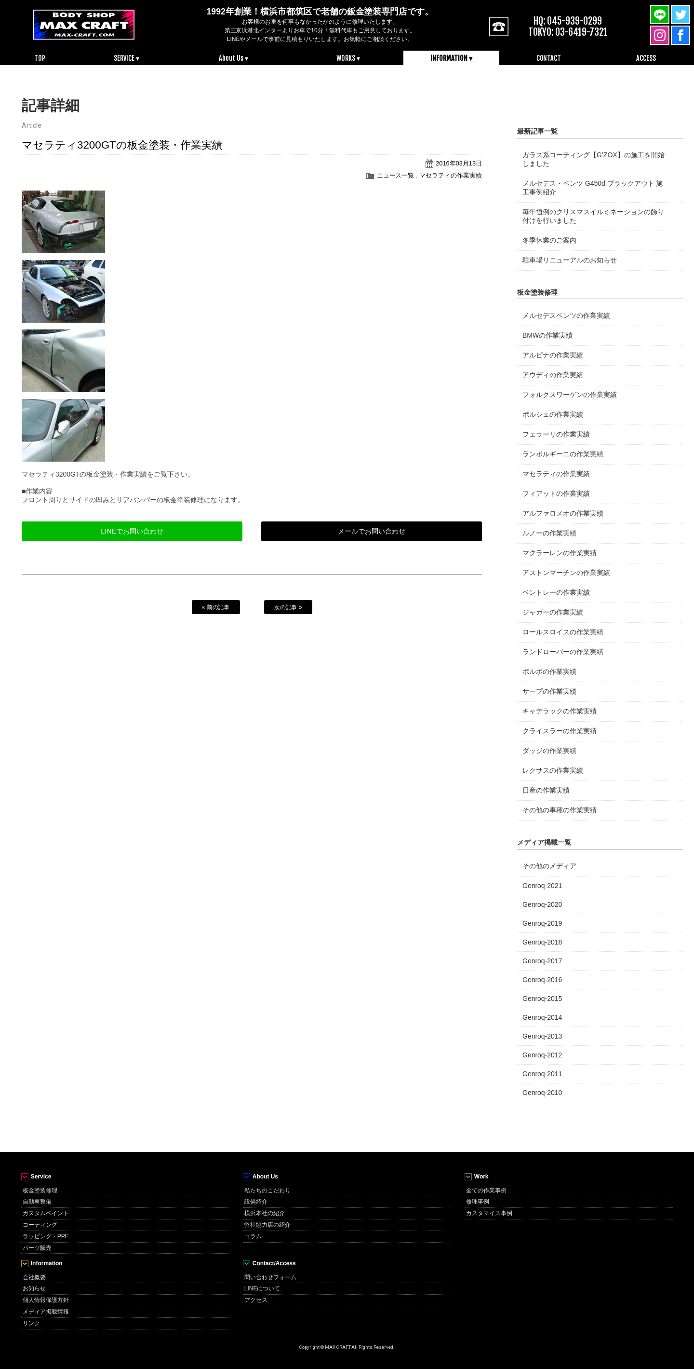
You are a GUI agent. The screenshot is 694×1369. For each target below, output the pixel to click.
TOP (39, 58)
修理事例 (477, 1201)
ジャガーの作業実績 (552, 612)
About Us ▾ (233, 58)
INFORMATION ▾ (451, 58)
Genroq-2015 (542, 998)
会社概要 (34, 1277)
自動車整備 (37, 1201)
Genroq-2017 (542, 961)
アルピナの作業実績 (552, 355)
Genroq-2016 (542, 980)
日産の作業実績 (546, 790)
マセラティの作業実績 (450, 175)
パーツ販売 (37, 1248)
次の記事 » (288, 607)
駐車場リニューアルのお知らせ (569, 260)
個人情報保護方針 (46, 1300)
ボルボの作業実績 (549, 671)
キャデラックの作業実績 (559, 711)
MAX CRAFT (84, 24)
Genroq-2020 (542, 904)
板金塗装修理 (40, 1190)
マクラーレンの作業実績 (559, 553)
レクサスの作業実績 (552, 770)
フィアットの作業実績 (556, 493)
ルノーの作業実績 (549, 533)
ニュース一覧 (395, 175)
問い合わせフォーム (270, 1277)
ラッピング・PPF (45, 1236)
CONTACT (548, 58)
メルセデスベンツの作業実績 (566, 315)
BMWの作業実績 (547, 335)
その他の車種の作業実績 (559, 810)
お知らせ (34, 1288)
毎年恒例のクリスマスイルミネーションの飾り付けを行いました (593, 216)
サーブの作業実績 (549, 691)
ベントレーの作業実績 (556, 592)
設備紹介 (255, 1201)
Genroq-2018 (542, 942)
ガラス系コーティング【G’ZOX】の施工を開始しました (593, 159)
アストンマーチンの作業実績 (566, 572)
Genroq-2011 (542, 1074)
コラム (253, 1236)
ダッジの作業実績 (549, 750)
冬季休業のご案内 (549, 240)
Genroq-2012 (542, 1055)
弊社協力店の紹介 (267, 1224)
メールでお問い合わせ (371, 531)
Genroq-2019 (542, 923)
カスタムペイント (46, 1213)
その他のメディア (549, 866)
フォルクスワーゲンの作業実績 (569, 394)
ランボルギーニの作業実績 (562, 454)
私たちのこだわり (267, 1190)
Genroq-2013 (542, 1036)
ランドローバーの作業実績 (562, 652)
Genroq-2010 (542, 1092)
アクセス (255, 1300)
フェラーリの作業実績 (556, 434)
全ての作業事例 (486, 1190)
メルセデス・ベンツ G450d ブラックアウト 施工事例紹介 (592, 187)
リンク (31, 1323)
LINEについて (262, 1288)
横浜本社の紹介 (264, 1213)
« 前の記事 (216, 607)
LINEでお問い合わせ (132, 531)
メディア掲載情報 (46, 1311)
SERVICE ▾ (126, 58)
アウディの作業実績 (552, 375)
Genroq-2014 (542, 1017)
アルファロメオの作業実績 (562, 513)
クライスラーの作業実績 (559, 731)
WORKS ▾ (348, 58)
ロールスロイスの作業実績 (562, 632)
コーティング (40, 1224)
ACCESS (646, 58)
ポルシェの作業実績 (552, 414)
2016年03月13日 (459, 163)
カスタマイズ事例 (489, 1213)
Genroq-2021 (542, 886)
